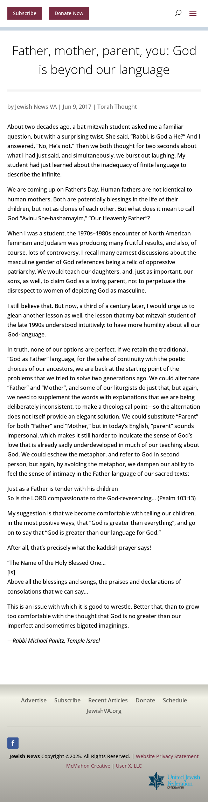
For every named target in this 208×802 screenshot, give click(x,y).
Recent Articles (108, 701)
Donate (145, 701)
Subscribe (24, 13)
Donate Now (69, 13)
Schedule (175, 701)
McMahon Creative (88, 765)
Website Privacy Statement (167, 756)
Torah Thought (117, 107)
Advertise (34, 701)
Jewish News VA (36, 107)
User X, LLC (129, 765)
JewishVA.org (104, 711)
